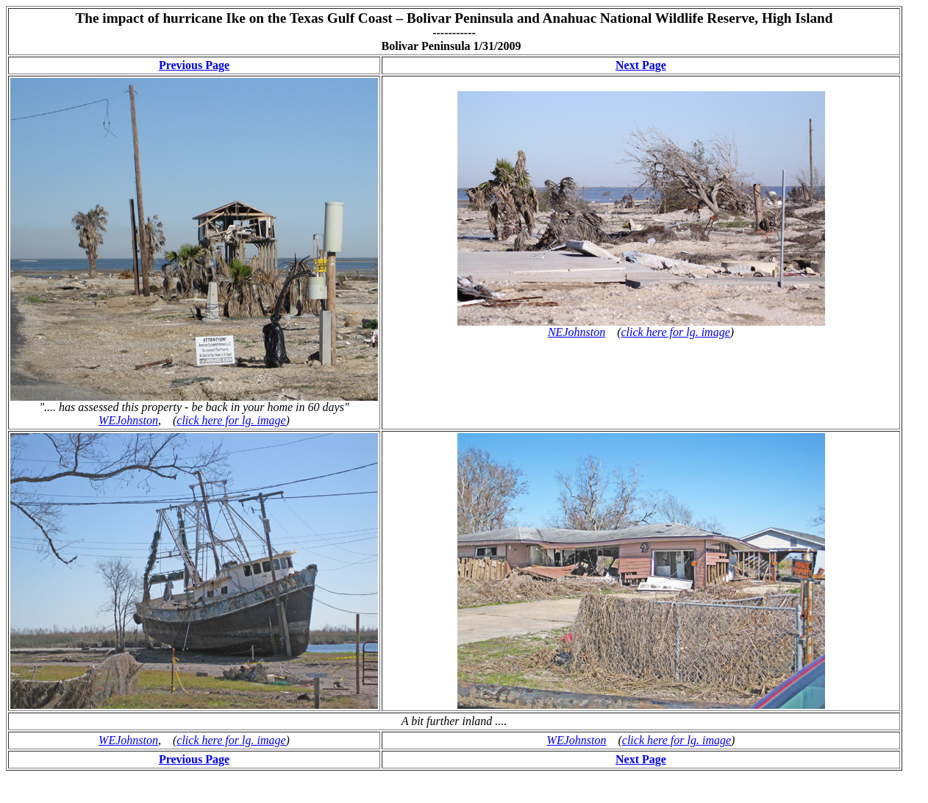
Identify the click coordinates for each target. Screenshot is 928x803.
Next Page (640, 65)
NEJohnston (576, 332)
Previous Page (194, 65)
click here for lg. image (230, 420)
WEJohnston (128, 420)
